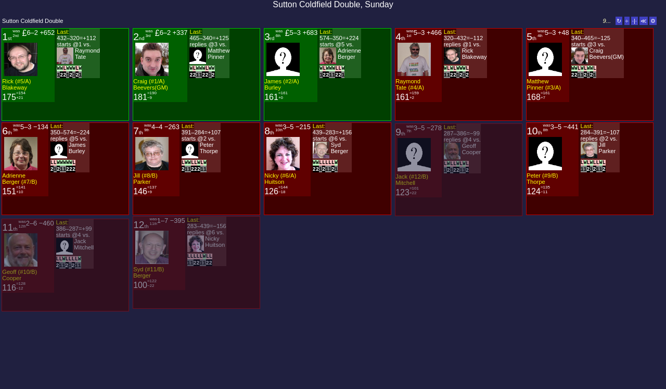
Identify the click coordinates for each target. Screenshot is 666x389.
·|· (634, 21)
